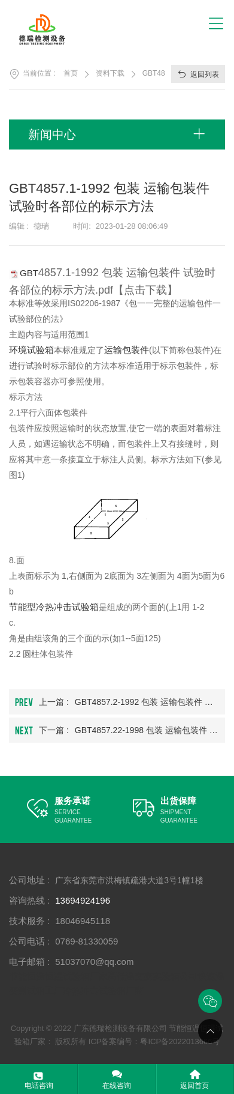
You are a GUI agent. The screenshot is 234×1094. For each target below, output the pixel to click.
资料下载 (110, 73)
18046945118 (82, 921)
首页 (70, 73)
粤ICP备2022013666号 (180, 1041)
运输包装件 (126, 350)
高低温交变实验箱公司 (152, 976)
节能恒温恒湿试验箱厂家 (58, 976)
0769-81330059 (86, 941)
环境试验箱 (31, 350)
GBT (29, 273)
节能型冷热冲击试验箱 (54, 607)
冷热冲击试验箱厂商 (103, 990)
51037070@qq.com (94, 961)
